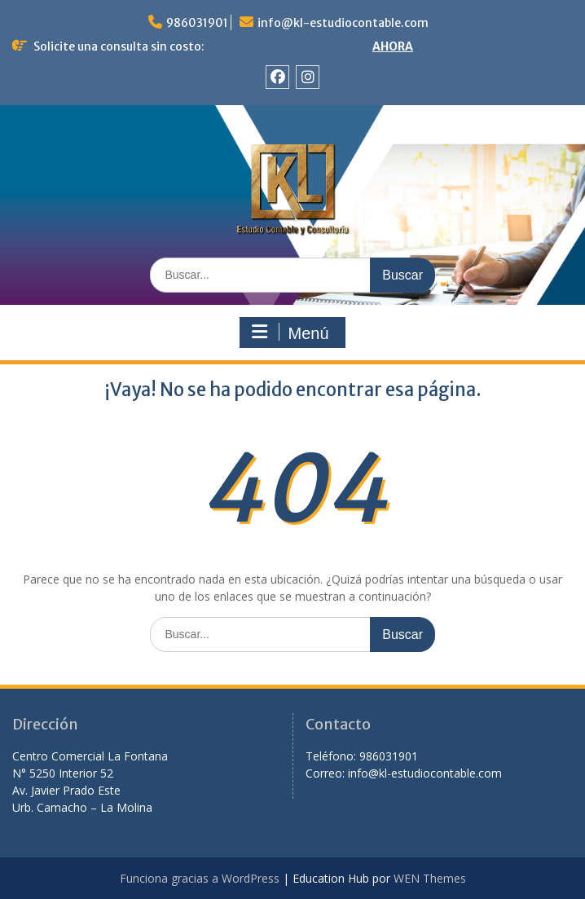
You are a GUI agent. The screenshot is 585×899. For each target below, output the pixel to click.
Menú (290, 332)
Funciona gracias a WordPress (199, 878)
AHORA (392, 46)
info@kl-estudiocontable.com (343, 22)
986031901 (197, 22)
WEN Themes (430, 878)
